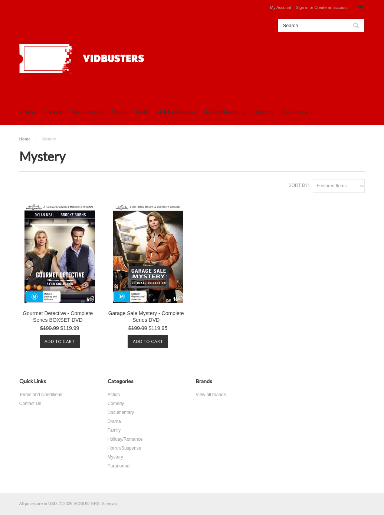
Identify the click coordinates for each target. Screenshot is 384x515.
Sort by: (299, 185)
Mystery (264, 112)
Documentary (87, 112)
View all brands (211, 394)
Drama (118, 112)
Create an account (331, 7)
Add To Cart (60, 341)
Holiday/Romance (177, 112)
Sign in (302, 7)
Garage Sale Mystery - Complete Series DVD (146, 316)
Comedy (53, 112)
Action (27, 112)
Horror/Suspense (226, 112)
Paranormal (295, 112)
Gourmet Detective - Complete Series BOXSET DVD (58, 316)
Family (142, 112)
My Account (280, 7)
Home (25, 139)
